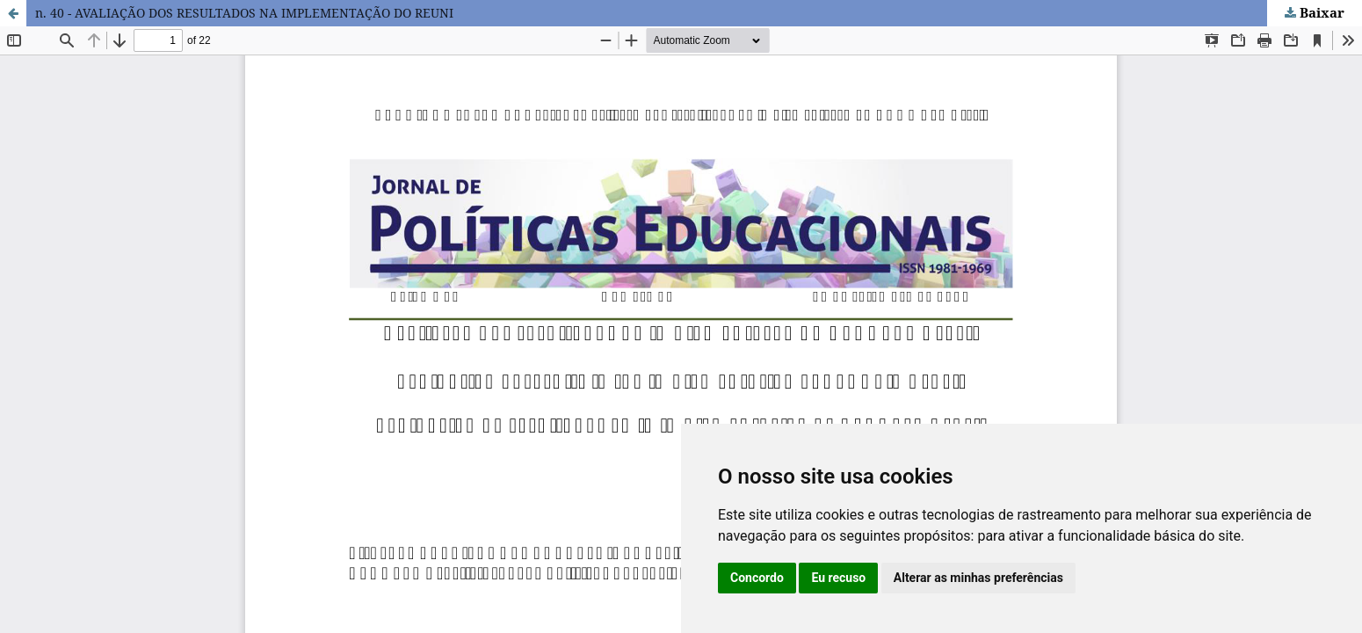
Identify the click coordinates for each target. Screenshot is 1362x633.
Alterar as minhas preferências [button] (978, 578)
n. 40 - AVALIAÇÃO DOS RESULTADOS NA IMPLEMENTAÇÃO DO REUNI (244, 12)
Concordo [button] (757, 578)
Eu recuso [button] (838, 578)
